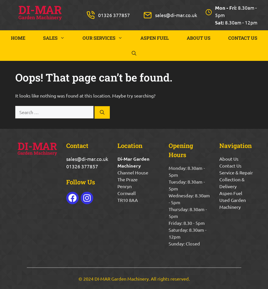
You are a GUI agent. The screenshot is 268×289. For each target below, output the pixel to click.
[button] (134, 53)
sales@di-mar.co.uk (176, 15)
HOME (18, 38)
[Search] (102, 112)
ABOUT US (198, 38)
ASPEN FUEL (154, 38)
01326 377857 (114, 15)
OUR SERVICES (107, 38)
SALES (58, 38)
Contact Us (230, 165)
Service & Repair (236, 172)
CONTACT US (242, 38)
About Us (228, 158)
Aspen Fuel (230, 193)
